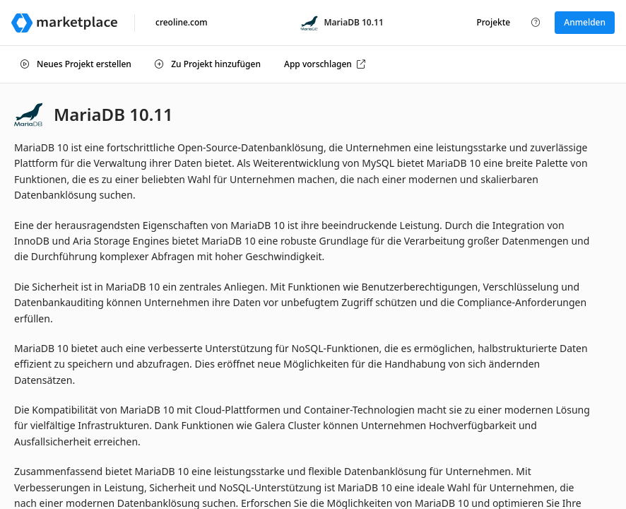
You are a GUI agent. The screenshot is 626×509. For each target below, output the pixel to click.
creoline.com (181, 22)
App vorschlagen (324, 64)
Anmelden (585, 22)
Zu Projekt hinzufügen (208, 64)
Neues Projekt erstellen (75, 64)
